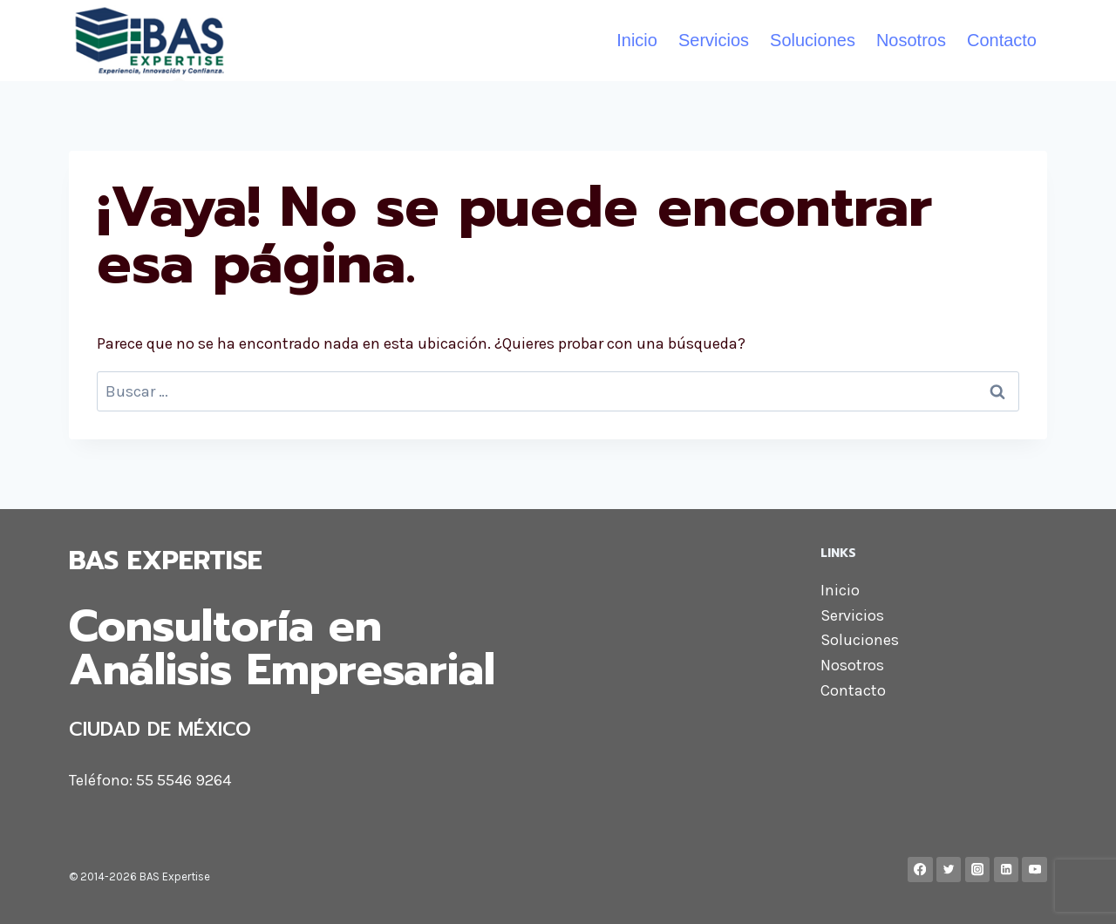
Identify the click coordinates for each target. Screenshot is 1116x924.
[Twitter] (949, 869)
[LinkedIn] (1006, 869)
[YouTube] (1034, 869)
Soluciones (812, 40)
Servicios (713, 40)
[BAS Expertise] (150, 40)
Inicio (636, 40)
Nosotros (911, 40)
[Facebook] (920, 869)
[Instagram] (977, 869)
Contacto (1002, 40)
